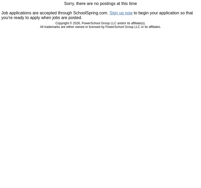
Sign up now (121, 13)
